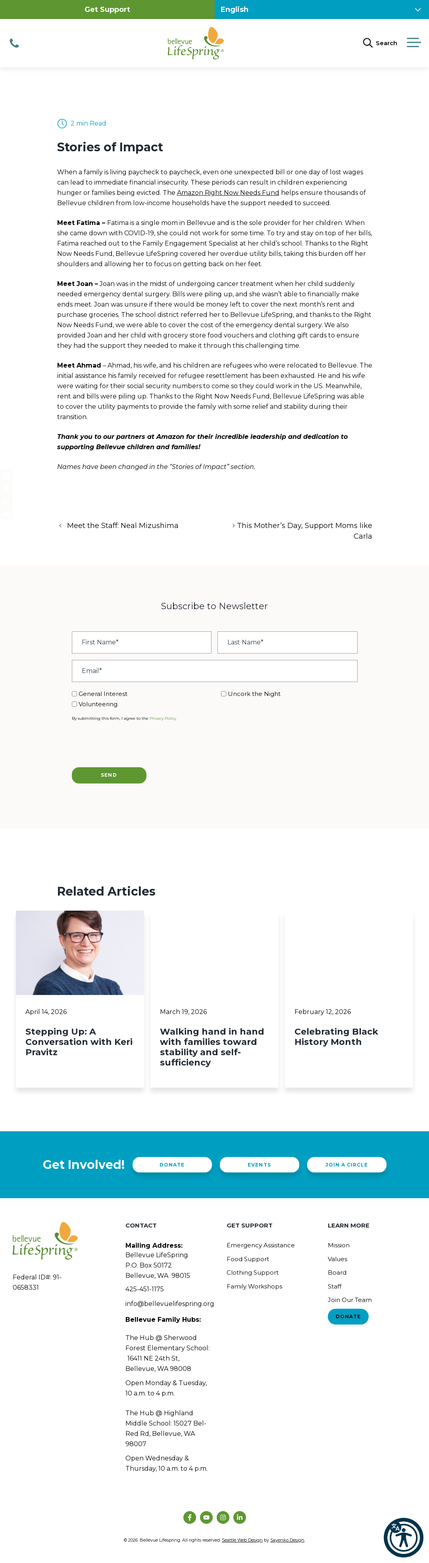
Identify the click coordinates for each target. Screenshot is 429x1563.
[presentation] (132, 743)
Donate (172, 1165)
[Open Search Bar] (380, 43)
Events (259, 1165)
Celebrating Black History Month (336, 1036)
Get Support (107, 9)
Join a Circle (346, 1165)
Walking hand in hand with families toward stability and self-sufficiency (212, 1047)
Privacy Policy (163, 718)
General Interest (103, 694)
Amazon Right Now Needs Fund (228, 192)
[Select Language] (322, 9)
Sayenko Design (287, 1540)
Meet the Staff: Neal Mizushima (123, 525)
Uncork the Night (254, 694)
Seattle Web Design (242, 1540)
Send (109, 775)
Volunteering (98, 704)
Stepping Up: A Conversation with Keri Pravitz (79, 1042)
